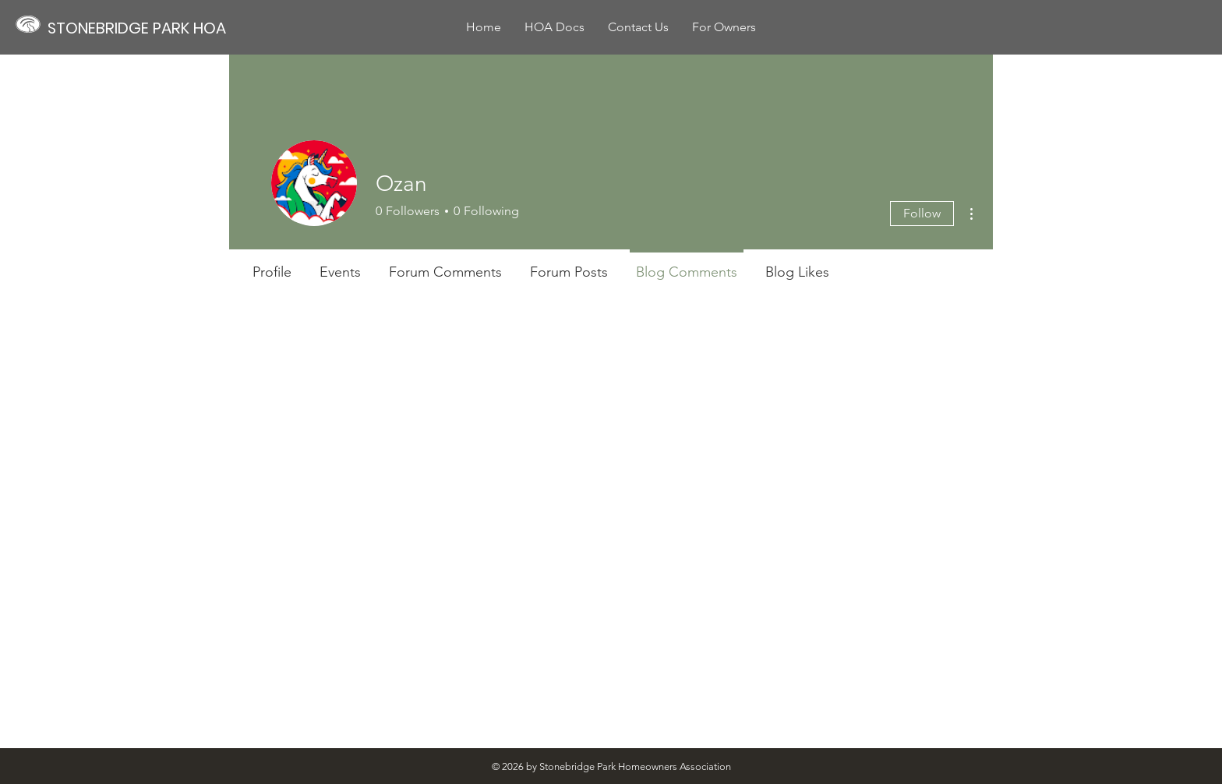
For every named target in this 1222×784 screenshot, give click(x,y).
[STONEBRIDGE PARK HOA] (145, 27)
